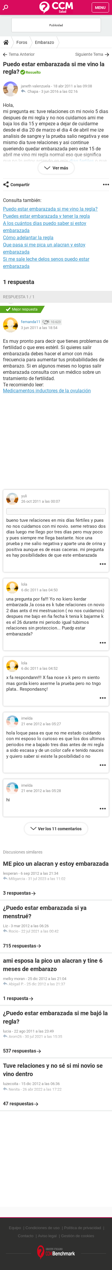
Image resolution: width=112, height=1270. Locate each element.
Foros (21, 42)
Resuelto (33, 72)
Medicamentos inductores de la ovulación (47, 391)
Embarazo (44, 42)
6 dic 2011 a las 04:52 (39, 668)
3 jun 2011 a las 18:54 (39, 327)
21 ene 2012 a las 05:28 (41, 790)
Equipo (15, 1228)
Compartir (20, 184)
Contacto (25, 1236)
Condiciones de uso (42, 1228)
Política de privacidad (82, 1228)
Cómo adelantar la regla (28, 237)
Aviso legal (47, 1236)
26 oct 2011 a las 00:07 (40, 501)
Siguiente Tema (89, 54)
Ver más (60, 168)
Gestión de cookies (77, 1236)
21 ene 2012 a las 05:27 (41, 724)
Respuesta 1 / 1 (19, 296)
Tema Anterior (22, 54)
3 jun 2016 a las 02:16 (59, 91)
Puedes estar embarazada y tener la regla (46, 216)
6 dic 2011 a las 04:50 (39, 590)
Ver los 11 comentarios (60, 828)
